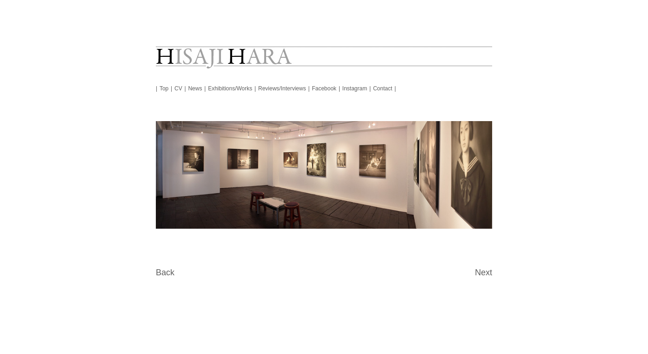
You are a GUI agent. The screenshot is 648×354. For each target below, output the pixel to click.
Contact (382, 88)
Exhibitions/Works (230, 88)
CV (178, 88)
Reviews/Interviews (282, 88)
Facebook (324, 88)
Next (483, 272)
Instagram (354, 88)
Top (164, 88)
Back (165, 272)
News (195, 88)
